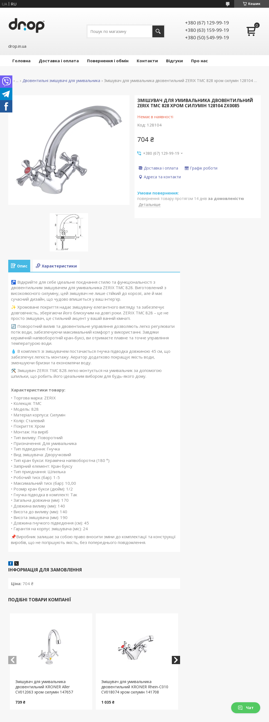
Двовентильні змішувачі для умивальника (61, 80)
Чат (246, 707)
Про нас (199, 60)
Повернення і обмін (107, 60)
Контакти (147, 60)
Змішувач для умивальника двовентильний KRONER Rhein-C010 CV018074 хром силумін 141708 (134, 687)
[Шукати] (158, 31)
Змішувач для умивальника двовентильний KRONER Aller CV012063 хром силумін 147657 (44, 687)
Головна (21, 60)
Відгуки (174, 60)
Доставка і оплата (59, 60)
